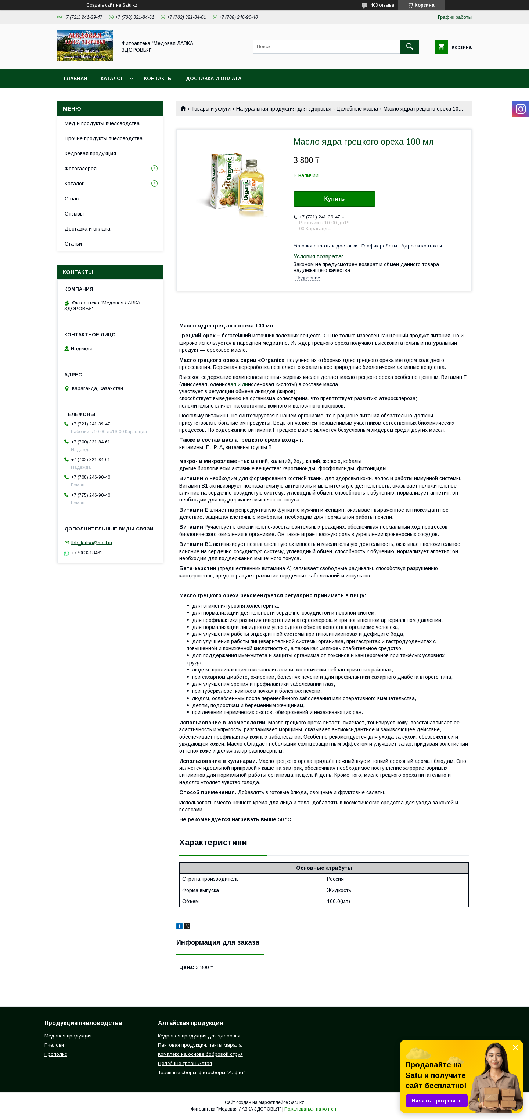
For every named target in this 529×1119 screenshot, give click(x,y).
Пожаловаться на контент (311, 1109)
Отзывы (74, 214)
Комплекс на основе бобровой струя (200, 1054)
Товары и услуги (211, 109)
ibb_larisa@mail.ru (91, 542)
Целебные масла (357, 109)
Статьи (73, 244)
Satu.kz (296, 1102)
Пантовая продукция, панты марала (200, 1045)
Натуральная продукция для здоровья (283, 109)
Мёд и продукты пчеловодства (102, 123)
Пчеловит (55, 1045)
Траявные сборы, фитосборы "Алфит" (201, 1072)
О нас (72, 199)
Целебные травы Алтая (185, 1063)
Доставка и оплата (213, 78)
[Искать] (409, 47)
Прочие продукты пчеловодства (104, 138)
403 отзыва (382, 5)
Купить (334, 199)
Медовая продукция (67, 1036)
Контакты (158, 78)
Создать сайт (100, 5)
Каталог (112, 78)
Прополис (55, 1054)
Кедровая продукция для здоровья (199, 1036)
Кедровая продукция (90, 153)
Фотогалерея (81, 168)
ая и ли (239, 384)
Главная (75, 78)
